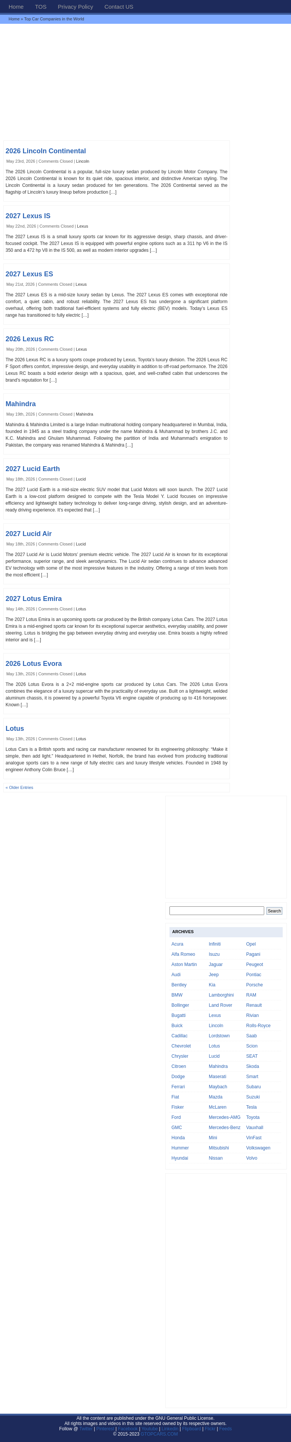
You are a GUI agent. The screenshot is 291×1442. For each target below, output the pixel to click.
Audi (175, 974)
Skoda (252, 1066)
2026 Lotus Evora (34, 663)
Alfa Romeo (183, 954)
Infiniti (214, 944)
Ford (176, 1117)
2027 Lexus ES (29, 274)
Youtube (150, 1428)
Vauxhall (254, 1127)
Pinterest (105, 1428)
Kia (212, 985)
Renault (254, 1005)
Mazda (215, 1097)
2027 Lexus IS (28, 216)
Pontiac (253, 974)
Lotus (81, 609)
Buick (176, 1025)
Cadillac (179, 1035)
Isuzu (214, 954)
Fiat (175, 1097)
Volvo (251, 1158)
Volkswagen (258, 1148)
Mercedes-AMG (224, 1117)
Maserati (217, 1076)
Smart (252, 1076)
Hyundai (179, 1158)
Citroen (178, 1066)
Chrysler (179, 1056)
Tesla (251, 1107)
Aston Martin (184, 964)
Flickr (210, 1428)
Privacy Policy (75, 6)
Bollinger (180, 1005)
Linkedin (170, 1428)
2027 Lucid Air (29, 534)
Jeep (214, 974)
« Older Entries (19, 787)
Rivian (252, 1015)
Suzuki (253, 1097)
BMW (176, 995)
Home (16, 6)
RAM (251, 995)
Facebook (128, 1428)
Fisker (177, 1107)
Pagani (253, 954)
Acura (177, 944)
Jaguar (216, 964)
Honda (178, 1137)
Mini (213, 1137)
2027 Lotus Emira (34, 598)
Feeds (225, 1428)
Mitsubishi (219, 1148)
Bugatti (178, 1015)
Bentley (178, 985)
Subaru (253, 1086)
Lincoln (82, 161)
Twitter (86, 1428)
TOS (41, 6)
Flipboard (191, 1428)
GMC (176, 1127)
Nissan (216, 1158)
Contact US (119, 6)
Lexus (82, 226)
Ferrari (178, 1086)
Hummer (180, 1148)
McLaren (217, 1107)
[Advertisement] (145, 82)
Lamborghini (221, 995)
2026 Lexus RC (30, 339)
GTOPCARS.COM (159, 1434)
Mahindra (21, 404)
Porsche (254, 985)
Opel (251, 944)
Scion (251, 1046)
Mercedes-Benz (224, 1127)
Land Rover (220, 1005)
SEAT (251, 1056)
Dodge (178, 1076)
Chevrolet (181, 1046)
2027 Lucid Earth (33, 469)
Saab (251, 1035)
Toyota (252, 1117)
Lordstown (219, 1035)
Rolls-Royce (258, 1025)
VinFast (253, 1137)
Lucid (81, 479)
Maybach (218, 1086)
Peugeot (254, 964)
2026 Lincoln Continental (46, 151)
